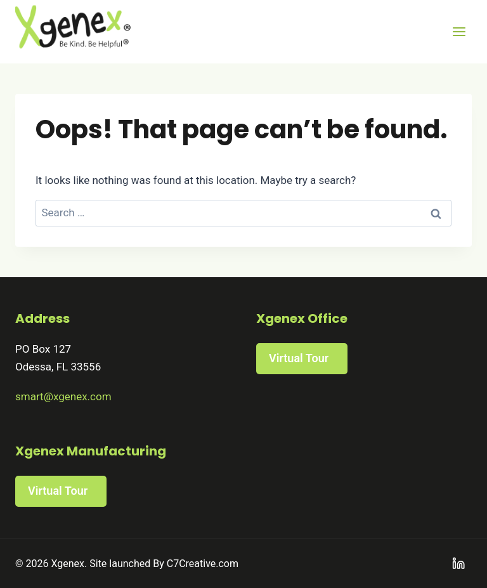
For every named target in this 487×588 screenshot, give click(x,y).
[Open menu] (459, 31)
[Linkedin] (459, 564)
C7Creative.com (202, 564)
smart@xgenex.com (63, 396)
